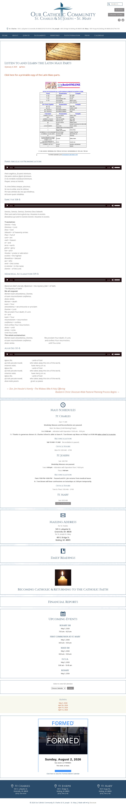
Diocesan (93, 803)
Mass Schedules (63, 410)
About (15, 35)
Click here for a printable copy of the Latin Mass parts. (32, 74)
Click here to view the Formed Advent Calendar (63, 774)
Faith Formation (72, 35)
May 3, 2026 (63, 703)
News (87, 35)
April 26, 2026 (63, 705)
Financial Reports (63, 602)
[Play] (7, 167)
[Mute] (113, 167)
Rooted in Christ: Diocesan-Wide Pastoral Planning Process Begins (87, 391)
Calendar (99, 35)
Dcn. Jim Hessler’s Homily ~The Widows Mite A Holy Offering (36, 388)
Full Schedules (63, 504)
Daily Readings (63, 558)
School (119, 10)
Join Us (26, 35)
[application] (63, 167)
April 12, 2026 (63, 710)
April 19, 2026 (63, 707)
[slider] (60, 167)
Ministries (54, 35)
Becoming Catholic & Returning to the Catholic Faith (63, 589)
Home (4, 35)
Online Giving (116, 15)
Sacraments (39, 35)
